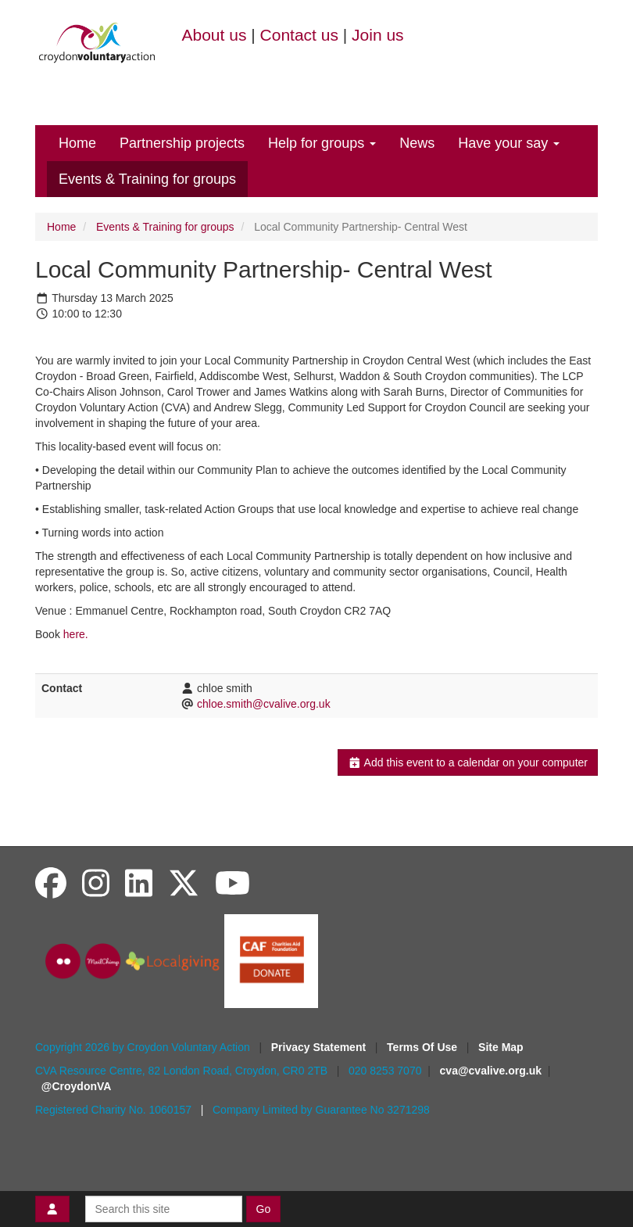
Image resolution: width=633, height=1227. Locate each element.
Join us (378, 35)
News (417, 143)
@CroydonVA (76, 1086)
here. (75, 634)
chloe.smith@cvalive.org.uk (264, 704)
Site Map (501, 1047)
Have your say (509, 143)
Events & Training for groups (147, 179)
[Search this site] (163, 1209)
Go (263, 1209)
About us (214, 35)
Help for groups (322, 143)
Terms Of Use (423, 1047)
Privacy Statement (320, 1047)
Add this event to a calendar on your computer (468, 762)
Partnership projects (182, 143)
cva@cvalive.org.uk (491, 1070)
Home (77, 143)
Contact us (299, 35)
